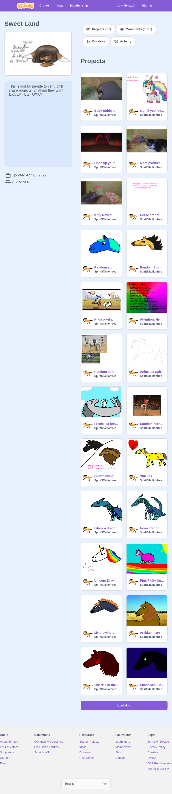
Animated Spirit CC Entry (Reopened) (152, 372)
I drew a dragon (105, 528)
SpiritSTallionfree (105, 115)
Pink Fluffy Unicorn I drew (152, 580)
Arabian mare (150, 632)
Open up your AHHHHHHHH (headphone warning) (106, 163)
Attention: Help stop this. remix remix (152, 319)
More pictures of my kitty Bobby (152, 163)
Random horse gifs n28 (152, 424)
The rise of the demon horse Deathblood (106, 685)
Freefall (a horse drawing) (106, 424)
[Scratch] (26, 5)
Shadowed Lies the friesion (152, 685)
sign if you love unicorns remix (152, 110)
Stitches (146, 476)
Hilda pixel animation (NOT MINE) (106, 319)
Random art (103, 267)
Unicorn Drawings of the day (106, 580)
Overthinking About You (106, 476)
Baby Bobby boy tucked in (106, 110)
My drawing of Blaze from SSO (106, 632)
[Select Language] (86, 783)
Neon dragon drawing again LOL (152, 528)
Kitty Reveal (103, 215)
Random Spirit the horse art (152, 267)
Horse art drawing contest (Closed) (152, 215)
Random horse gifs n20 (106, 372)
